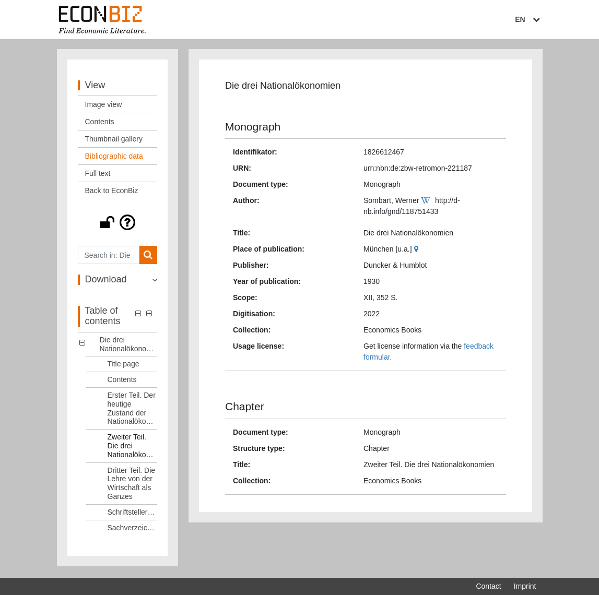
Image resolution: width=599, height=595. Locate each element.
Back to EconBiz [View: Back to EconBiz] (111, 191)
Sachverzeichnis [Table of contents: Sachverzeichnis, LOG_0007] (133, 528)
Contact (488, 586)
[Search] (148, 256)
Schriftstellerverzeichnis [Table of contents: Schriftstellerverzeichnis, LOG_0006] (133, 512)
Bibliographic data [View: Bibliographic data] (114, 157)
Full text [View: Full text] (98, 174)
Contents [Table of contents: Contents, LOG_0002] (122, 380)
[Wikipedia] (427, 201)
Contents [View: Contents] (99, 122)
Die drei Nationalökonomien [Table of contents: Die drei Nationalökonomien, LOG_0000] (129, 344)
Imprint (525, 586)
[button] (118, 223)
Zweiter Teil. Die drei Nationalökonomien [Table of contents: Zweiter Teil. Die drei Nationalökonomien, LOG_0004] (133, 447)
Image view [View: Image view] (103, 105)
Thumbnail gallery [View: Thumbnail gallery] (114, 140)
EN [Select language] (528, 19)
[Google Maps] (417, 250)
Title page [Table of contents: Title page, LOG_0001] (123, 365)
